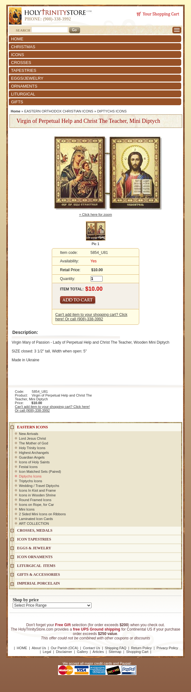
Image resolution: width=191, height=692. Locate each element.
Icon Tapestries (34, 539)
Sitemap (115, 652)
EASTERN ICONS (32, 427)
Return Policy (141, 648)
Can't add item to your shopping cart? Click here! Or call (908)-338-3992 (91, 316)
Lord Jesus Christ (32, 438)
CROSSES (21, 62)
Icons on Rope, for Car (36, 504)
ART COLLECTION (34, 523)
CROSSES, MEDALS (34, 530)
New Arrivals (28, 434)
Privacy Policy (167, 648)
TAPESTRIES (23, 70)
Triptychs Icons (30, 481)
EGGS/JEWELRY (27, 78)
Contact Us (91, 648)
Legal (47, 652)
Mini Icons (27, 509)
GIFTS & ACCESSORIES (38, 574)
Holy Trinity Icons (32, 448)
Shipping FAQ (115, 648)
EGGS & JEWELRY (34, 548)
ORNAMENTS (24, 86)
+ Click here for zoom (95, 214)
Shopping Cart (137, 652)
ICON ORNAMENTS (34, 557)
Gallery (82, 652)
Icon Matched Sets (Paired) (40, 471)
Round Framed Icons (35, 500)
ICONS (17, 54)
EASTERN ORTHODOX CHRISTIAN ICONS (58, 111)
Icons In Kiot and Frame (37, 490)
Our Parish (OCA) (64, 648)
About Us (39, 648)
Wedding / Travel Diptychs (39, 486)
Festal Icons (28, 467)
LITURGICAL (23, 94)
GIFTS (17, 102)
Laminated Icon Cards (36, 519)
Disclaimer (64, 652)
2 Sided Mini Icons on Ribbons (42, 514)
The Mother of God (33, 443)
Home (16, 111)
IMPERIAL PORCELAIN (38, 583)
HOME (17, 39)
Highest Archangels (34, 453)
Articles (98, 652)
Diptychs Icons (30, 476)
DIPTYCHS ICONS (112, 111)
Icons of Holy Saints (34, 462)
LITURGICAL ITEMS (36, 565)
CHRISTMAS (23, 46)
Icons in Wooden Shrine (37, 495)
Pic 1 (95, 244)
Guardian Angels (32, 457)
